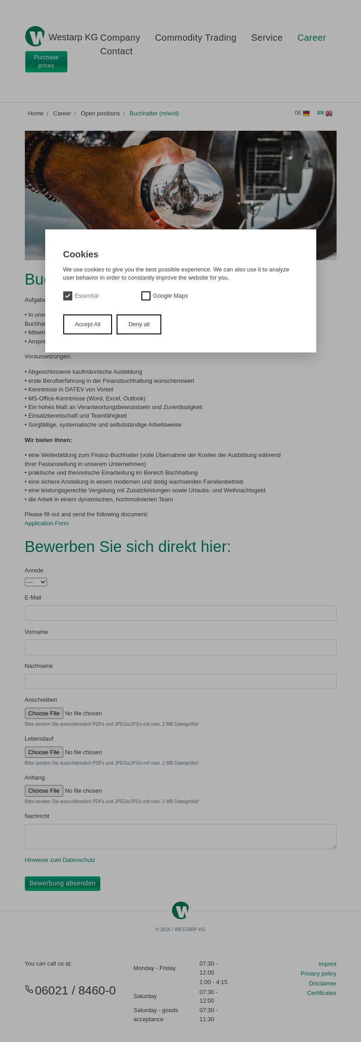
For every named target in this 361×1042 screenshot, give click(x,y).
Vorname (36, 631)
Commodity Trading (196, 38)
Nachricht (37, 816)
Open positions (100, 113)
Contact (116, 51)
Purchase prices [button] (46, 61)
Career (311, 38)
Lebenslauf (39, 738)
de (302, 113)
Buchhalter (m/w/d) (154, 113)
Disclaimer (322, 983)
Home (36, 113)
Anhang (35, 777)
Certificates (322, 993)
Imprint (328, 964)
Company (120, 38)
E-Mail (33, 597)
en (325, 113)
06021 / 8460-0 (70, 990)
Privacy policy (318, 973)
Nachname (39, 665)
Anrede (34, 570)
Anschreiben (41, 699)
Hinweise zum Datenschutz (60, 859)
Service (267, 38)
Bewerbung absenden (62, 883)
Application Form (47, 523)
